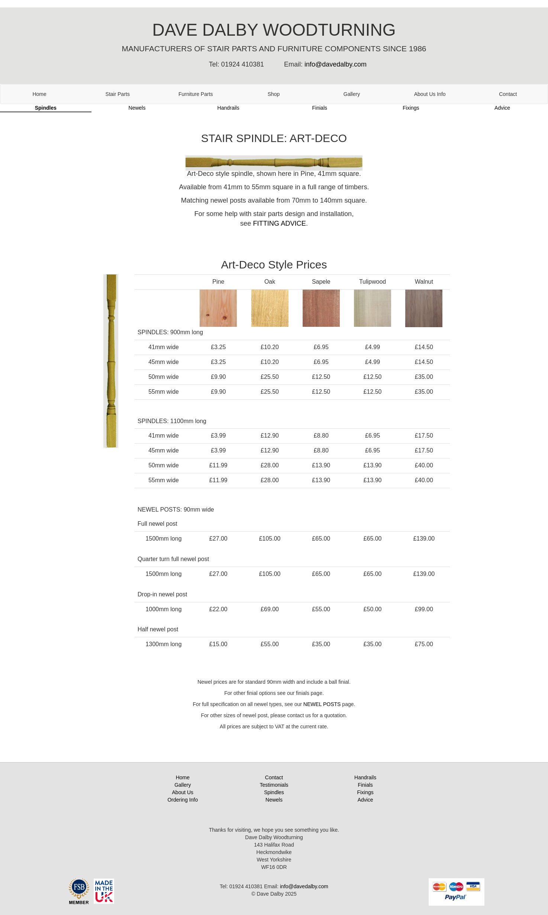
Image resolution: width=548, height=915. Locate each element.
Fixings (411, 108)
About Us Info (430, 94)
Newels (137, 108)
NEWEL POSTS (322, 704)
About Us (183, 792)
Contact (508, 94)
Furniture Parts (195, 94)
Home (39, 94)
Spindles (46, 108)
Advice (502, 108)
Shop (274, 94)
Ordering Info (182, 800)
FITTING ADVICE (279, 223)
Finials (319, 108)
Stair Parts (118, 94)
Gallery (352, 94)
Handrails (228, 108)
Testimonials (274, 785)
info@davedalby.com (335, 64)
